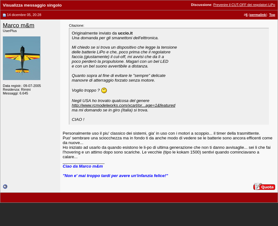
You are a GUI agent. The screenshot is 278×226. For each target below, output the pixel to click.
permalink (258, 15)
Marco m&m (18, 25)
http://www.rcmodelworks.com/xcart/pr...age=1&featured (123, 105)
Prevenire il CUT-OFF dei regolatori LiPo (244, 5)
